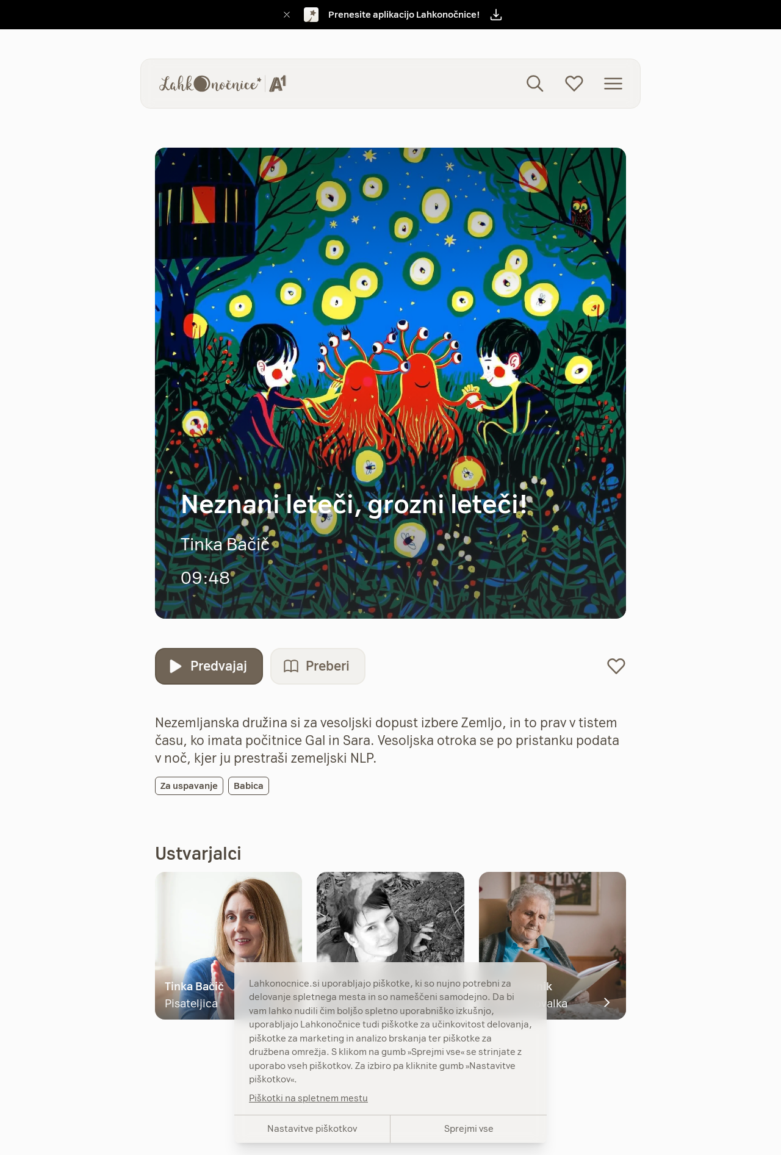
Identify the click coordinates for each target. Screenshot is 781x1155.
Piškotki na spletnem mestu (308, 1098)
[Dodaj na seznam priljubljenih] (616, 666)
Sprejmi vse (469, 1128)
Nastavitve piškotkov (312, 1128)
